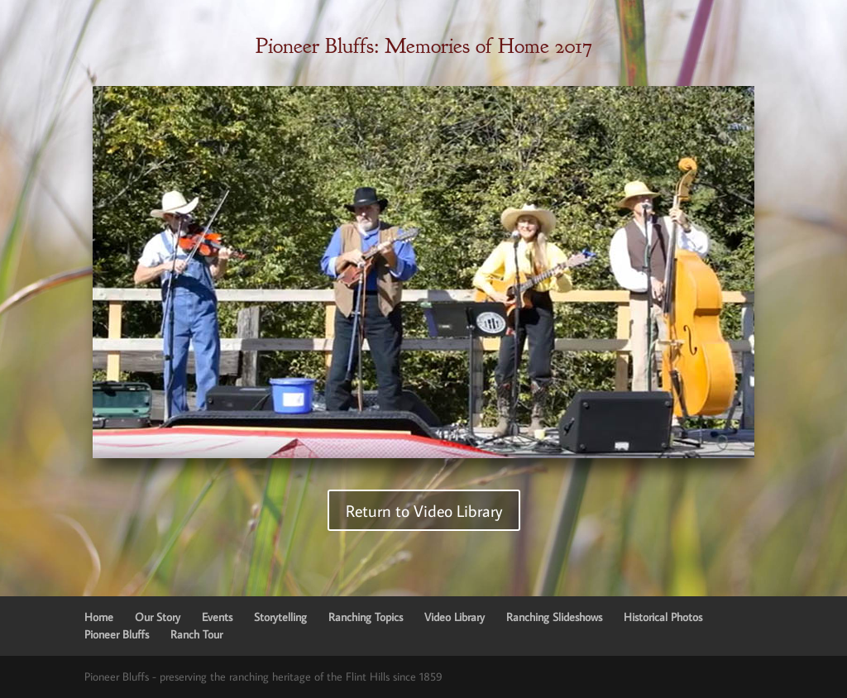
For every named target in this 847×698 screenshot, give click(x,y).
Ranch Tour (196, 634)
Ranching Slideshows (554, 617)
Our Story (157, 617)
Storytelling (280, 617)
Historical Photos (663, 617)
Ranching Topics (365, 617)
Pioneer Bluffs (116, 634)
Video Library (454, 617)
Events (217, 617)
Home (98, 617)
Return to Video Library (424, 510)
